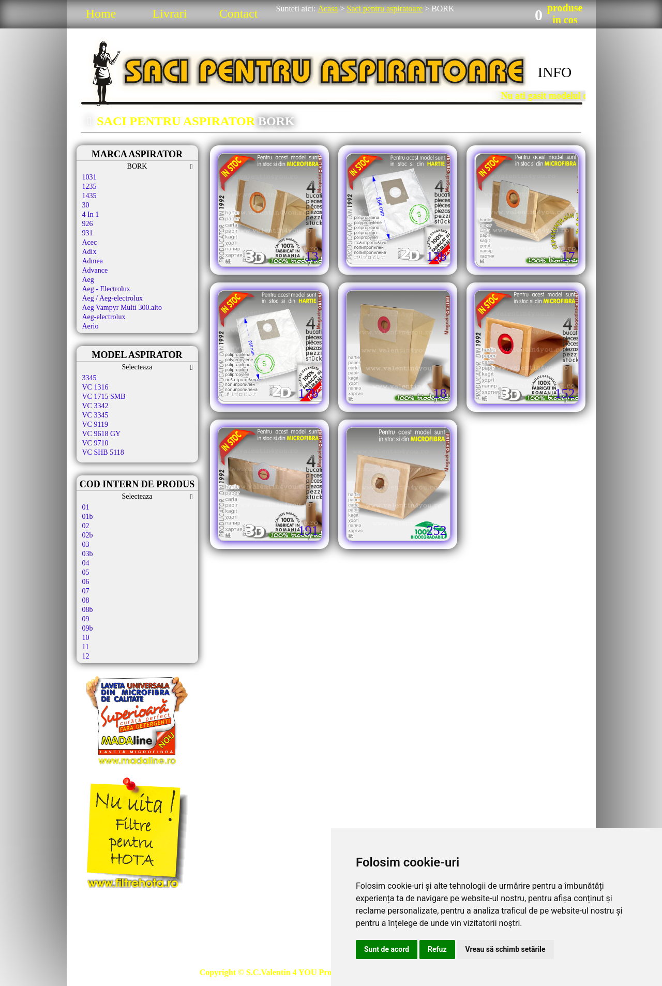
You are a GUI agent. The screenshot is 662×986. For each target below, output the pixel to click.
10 (85, 637)
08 (85, 600)
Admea (92, 261)
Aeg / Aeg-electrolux (112, 298)
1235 (89, 186)
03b (87, 554)
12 (85, 656)
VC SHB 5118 (103, 452)
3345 (89, 378)
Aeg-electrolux (104, 317)
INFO (554, 72)
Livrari (170, 13)
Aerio (90, 326)
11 (85, 647)
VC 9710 (95, 443)
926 (87, 224)
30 (85, 205)
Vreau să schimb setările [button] (505, 949)
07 (85, 591)
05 (85, 572)
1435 (89, 196)
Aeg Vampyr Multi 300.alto (122, 307)
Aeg (88, 279)
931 (87, 233)
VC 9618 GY (101, 434)
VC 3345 (95, 415)
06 (85, 582)
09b (87, 628)
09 (85, 619)
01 (85, 507)
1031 (89, 177)
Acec (89, 242)
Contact (238, 13)
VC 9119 (95, 424)
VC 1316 (95, 387)
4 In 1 (90, 214)
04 (85, 563)
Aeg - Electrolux (106, 289)
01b (87, 516)
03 (85, 544)
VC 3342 (95, 406)
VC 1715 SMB (104, 396)
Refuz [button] (437, 949)
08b (87, 610)
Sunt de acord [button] (386, 949)
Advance (95, 270)
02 (85, 526)
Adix (89, 252)
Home (101, 13)
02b (87, 535)
